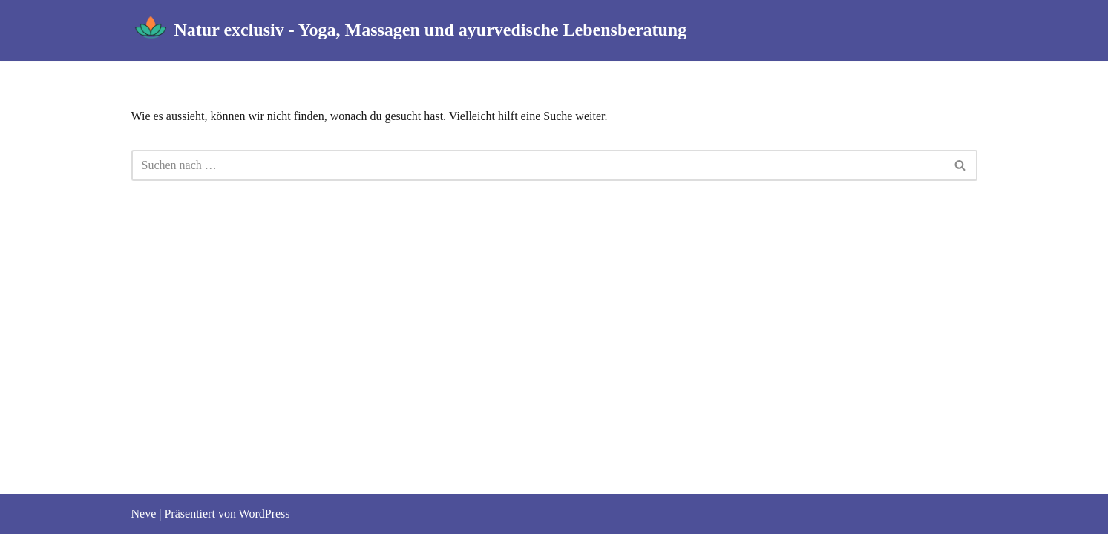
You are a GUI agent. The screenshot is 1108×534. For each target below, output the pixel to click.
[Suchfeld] (537, 165)
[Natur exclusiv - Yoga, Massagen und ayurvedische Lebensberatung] (409, 30)
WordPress (264, 513)
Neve (144, 513)
